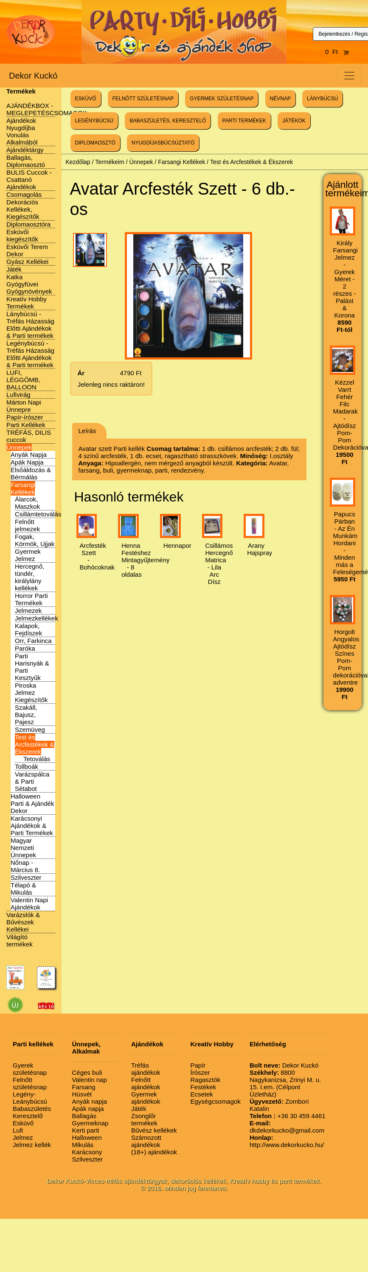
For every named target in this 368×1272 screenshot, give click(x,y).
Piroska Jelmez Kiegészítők (31, 692)
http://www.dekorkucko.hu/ (287, 1141)
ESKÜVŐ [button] (85, 99)
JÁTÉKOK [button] (294, 121)
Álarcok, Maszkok (27, 503)
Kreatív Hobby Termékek (26, 302)
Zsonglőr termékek (144, 1119)
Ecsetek (202, 1094)
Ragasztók (206, 1079)
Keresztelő (28, 1115)
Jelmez (23, 1137)
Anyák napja (89, 1101)
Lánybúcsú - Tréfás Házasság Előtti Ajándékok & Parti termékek (30, 324)
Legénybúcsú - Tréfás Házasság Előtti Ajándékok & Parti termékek (30, 354)
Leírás (87, 430)
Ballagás (84, 1115)
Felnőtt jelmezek (27, 525)
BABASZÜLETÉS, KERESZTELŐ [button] (167, 121)
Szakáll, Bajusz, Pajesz (26, 714)
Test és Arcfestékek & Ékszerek (34, 744)
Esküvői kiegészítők (22, 235)
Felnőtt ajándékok (145, 1083)
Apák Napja (27, 462)
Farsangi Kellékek (23, 488)
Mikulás (83, 1144)
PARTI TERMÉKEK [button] (244, 121)
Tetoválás (36, 758)
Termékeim (109, 162)
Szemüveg (30, 729)
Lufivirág (18, 394)
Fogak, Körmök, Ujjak (34, 540)
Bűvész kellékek (154, 1130)
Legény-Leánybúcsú (30, 1098)
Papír (198, 1065)
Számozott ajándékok (146, 1141)
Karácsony (87, 1152)
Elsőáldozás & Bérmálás (31, 473)
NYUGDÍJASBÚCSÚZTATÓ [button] (163, 143)
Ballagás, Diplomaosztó (25, 161)
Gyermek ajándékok (145, 1098)
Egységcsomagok (216, 1101)
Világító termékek (19, 940)
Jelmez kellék (32, 1144)
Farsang (84, 1087)
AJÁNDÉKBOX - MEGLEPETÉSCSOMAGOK (46, 109)
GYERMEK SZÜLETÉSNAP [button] (221, 99)
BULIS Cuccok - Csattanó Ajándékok (29, 179)
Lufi (18, 1130)
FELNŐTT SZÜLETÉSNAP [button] (143, 99)
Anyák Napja (29, 454)
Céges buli (87, 1072)
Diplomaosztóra (28, 224)
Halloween (87, 1137)
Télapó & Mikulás (23, 888)
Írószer (200, 1072)
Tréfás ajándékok (145, 1069)
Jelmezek (28, 610)
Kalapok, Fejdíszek (28, 629)
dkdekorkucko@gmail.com (287, 1126)
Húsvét (82, 1094)
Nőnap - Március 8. (25, 866)
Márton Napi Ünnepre (23, 406)
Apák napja (88, 1108)
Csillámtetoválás (38, 514)
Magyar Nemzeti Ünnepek (23, 847)
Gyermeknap (90, 1123)
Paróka (25, 648)
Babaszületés (32, 1108)
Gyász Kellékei (27, 261)
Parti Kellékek (25, 424)
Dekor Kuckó (33, 75)
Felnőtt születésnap (30, 1083)
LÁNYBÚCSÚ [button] (322, 99)
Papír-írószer (24, 417)
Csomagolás (24, 194)
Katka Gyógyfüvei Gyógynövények (29, 284)
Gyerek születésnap (30, 1069)
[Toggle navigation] (349, 75)
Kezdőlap (78, 162)
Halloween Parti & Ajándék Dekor (32, 803)
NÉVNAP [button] (280, 99)
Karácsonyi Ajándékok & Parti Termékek (32, 825)
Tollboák (26, 766)
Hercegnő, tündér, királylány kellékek (29, 577)
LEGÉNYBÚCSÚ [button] (94, 121)
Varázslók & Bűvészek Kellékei (23, 922)
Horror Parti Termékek (31, 599)
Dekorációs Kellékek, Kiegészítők (22, 209)
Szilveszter (26, 877)
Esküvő (23, 1123)
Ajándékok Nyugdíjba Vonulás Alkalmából (21, 131)
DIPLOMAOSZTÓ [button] (95, 143)
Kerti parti (85, 1130)
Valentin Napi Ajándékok (29, 903)
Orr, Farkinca (33, 640)
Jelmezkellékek (36, 618)
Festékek (203, 1087)
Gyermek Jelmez (28, 555)
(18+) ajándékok (154, 1152)
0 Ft (337, 51)
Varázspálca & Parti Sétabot (32, 781)
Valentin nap (89, 1079)
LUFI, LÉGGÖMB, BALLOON (23, 380)
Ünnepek (19, 447)
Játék (14, 269)
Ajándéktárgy (25, 149)
